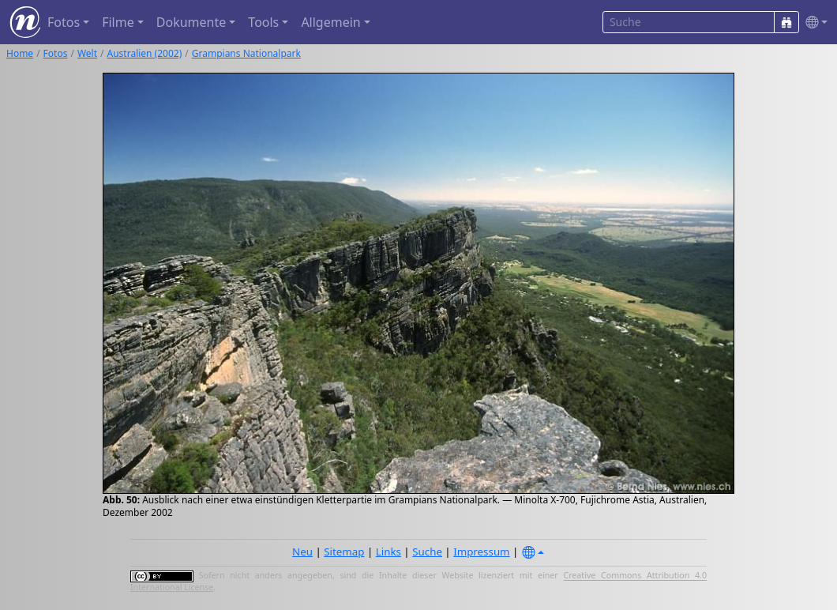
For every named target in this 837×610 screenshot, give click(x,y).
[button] (813, 22)
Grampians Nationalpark (246, 53)
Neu (302, 551)
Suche (427, 551)
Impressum (481, 551)
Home (19, 53)
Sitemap (344, 551)
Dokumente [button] (191, 22)
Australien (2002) (144, 53)
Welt (87, 53)
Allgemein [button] (330, 22)
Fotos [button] (63, 22)
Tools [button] (263, 22)
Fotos (55, 53)
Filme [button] (118, 22)
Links (388, 551)
